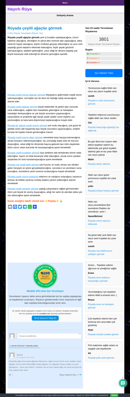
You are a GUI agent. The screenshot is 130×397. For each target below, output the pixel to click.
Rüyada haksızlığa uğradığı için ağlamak (103, 128)
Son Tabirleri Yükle (104, 72)
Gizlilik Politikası (26, 2)
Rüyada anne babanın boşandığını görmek (99, 278)
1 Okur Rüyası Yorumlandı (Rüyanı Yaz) (25, 32)
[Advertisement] (45, 74)
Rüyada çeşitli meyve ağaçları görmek (26, 94)
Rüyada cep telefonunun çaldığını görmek (100, 252)
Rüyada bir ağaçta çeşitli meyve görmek (27, 124)
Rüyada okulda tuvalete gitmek (103, 333)
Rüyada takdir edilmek (99, 163)
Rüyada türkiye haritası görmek (103, 190)
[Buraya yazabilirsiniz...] (49, 335)
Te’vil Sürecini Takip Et (45, 317)
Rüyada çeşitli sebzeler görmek (23, 188)
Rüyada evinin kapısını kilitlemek (99, 221)
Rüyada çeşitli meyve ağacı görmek (25, 136)
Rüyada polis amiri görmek (101, 357)
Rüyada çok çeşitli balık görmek (23, 164)
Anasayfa (12, 2)
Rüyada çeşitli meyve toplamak (23, 176)
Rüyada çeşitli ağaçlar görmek (35, 27)
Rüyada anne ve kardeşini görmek (101, 305)
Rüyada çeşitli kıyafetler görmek (23, 152)
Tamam (114, 395)
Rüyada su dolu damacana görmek (101, 101)
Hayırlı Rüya (20, 8)
